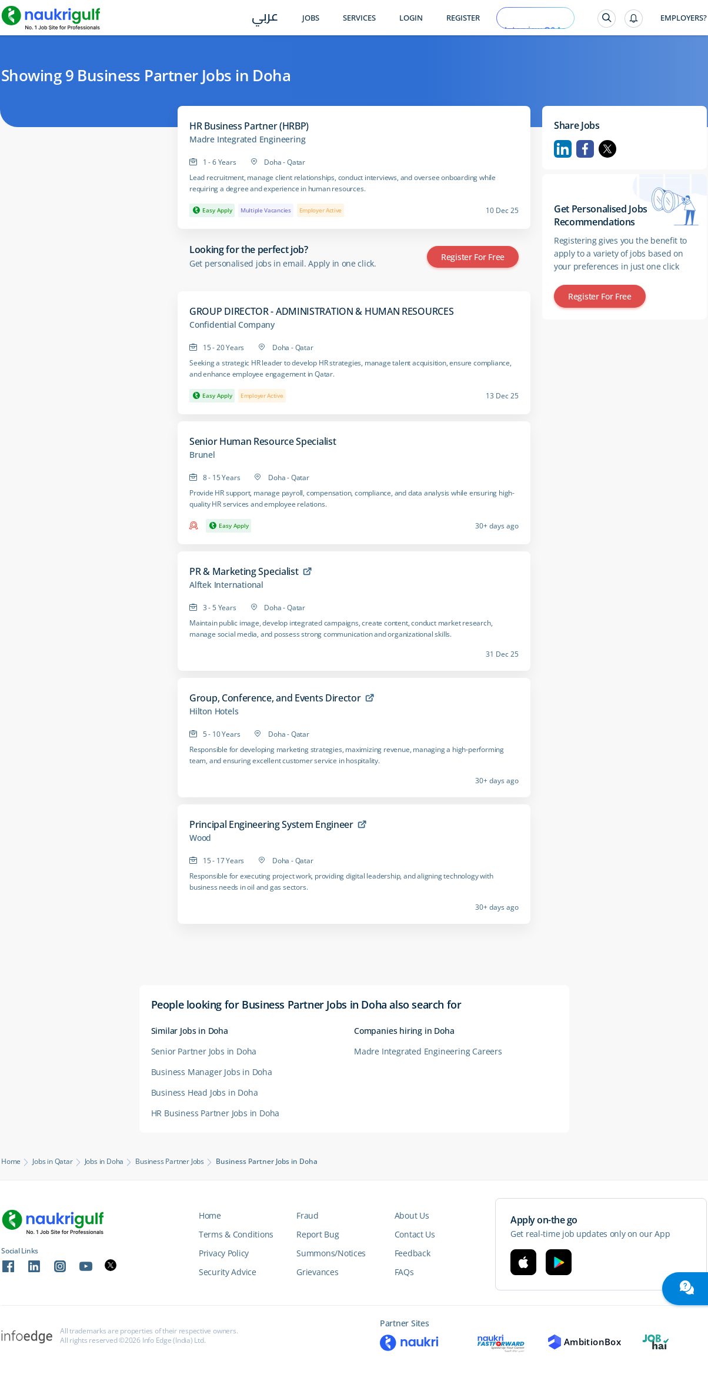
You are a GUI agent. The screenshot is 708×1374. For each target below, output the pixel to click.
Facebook (585, 149)
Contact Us (415, 1234)
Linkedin (563, 149)
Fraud (307, 1215)
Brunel (202, 455)
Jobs (310, 18)
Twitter (607, 149)
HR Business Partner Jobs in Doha (215, 1113)
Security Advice (227, 1271)
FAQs (404, 1271)
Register (463, 18)
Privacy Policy (224, 1253)
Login (411, 18)
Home (11, 1161)
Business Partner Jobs (169, 1161)
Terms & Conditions (236, 1234)
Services (359, 18)
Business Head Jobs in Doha (204, 1092)
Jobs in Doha (104, 1161)
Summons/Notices (331, 1253)
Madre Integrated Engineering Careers (428, 1051)
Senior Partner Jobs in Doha (204, 1051)
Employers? (683, 18)
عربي (265, 18)
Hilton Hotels (213, 711)
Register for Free (473, 256)
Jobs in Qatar (52, 1161)
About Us (412, 1215)
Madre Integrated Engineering (247, 139)
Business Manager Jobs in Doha (211, 1071)
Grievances (317, 1271)
